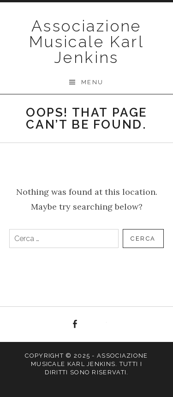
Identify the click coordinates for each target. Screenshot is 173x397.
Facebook (74, 324)
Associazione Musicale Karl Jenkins (86, 42)
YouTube (98, 324)
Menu (92, 82)
